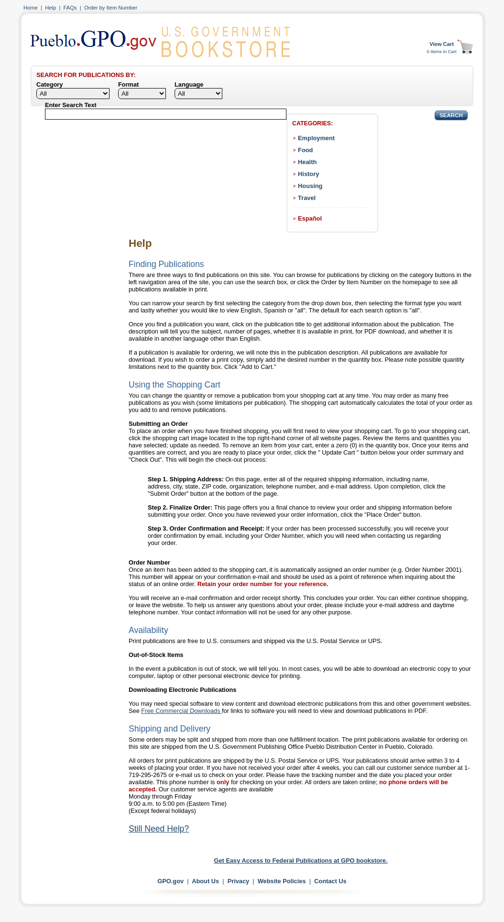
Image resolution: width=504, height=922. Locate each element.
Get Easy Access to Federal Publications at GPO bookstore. (301, 860)
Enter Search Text (71, 105)
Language (189, 84)
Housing (310, 185)
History (308, 174)
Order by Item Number (110, 8)
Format (128, 84)
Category (49, 84)
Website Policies (282, 881)
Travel (307, 197)
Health (307, 162)
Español (310, 218)
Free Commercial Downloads (181, 710)
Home (30, 8)
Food (305, 150)
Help (50, 8)
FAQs (70, 8)
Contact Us (330, 881)
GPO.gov (170, 881)
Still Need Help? (159, 828)
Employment (316, 138)
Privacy (239, 881)
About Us (205, 881)
